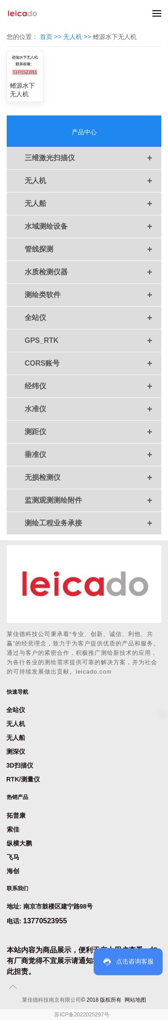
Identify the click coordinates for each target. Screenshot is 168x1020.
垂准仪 (93, 455)
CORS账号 (93, 363)
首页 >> (51, 36)
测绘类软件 (93, 295)
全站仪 (93, 318)
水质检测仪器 (93, 272)
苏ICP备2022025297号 (81, 1014)
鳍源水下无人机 (22, 90)
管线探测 (93, 249)
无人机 (93, 181)
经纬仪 (93, 386)
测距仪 (93, 432)
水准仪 (93, 409)
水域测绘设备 (93, 226)
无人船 (93, 203)
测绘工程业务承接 (93, 523)
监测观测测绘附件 (93, 500)
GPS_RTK (93, 340)
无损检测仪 (93, 477)
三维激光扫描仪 (93, 158)
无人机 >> (78, 36)
